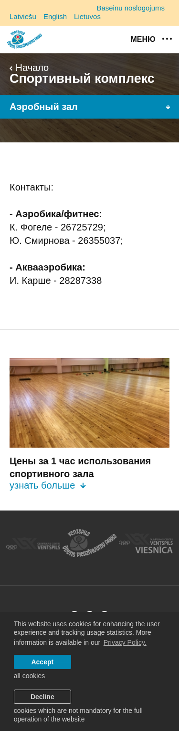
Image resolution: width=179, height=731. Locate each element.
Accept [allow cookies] (42, 662)
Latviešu (23, 16)
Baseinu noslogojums (130, 8)
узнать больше (48, 485)
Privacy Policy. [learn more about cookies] (125, 642)
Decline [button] (42, 697)
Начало (29, 67)
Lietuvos (87, 16)
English (55, 16)
